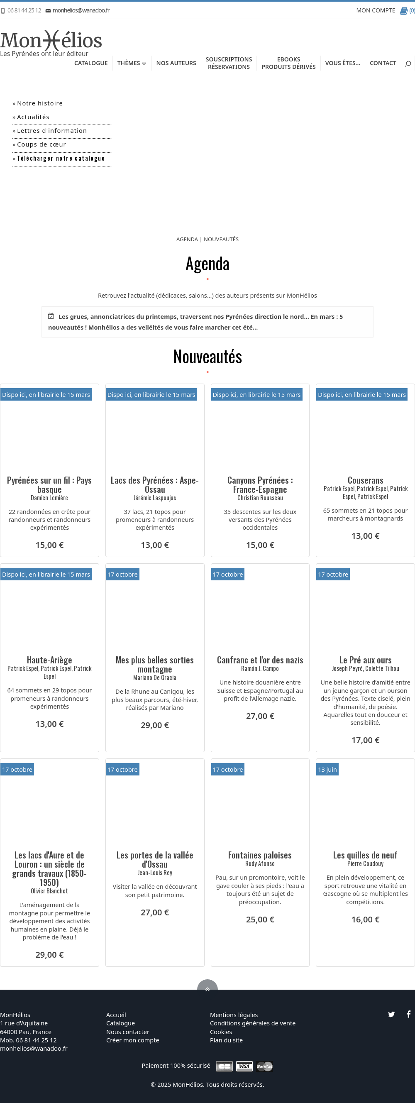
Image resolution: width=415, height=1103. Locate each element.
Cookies (221, 1031)
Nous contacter (127, 1031)
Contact (383, 63)
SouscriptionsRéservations (229, 63)
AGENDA (187, 239)
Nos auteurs (176, 63)
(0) (407, 10)
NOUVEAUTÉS (221, 239)
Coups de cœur (41, 144)
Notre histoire (40, 103)
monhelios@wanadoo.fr (77, 10)
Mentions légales (234, 1014)
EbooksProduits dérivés (288, 63)
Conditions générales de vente (252, 1023)
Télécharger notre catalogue (61, 158)
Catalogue (91, 63)
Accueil (116, 1014)
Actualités (33, 117)
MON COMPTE (375, 10)
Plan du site (226, 1040)
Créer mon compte (132, 1040)
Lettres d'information (52, 130)
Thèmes (132, 63)
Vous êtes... (342, 63)
